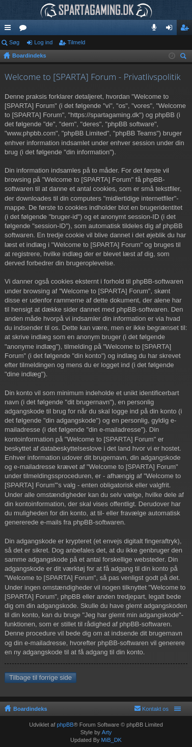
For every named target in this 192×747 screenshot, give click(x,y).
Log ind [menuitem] (171, 29)
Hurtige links (9, 29)
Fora (25, 29)
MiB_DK (111, 740)
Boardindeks (30, 709)
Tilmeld (76, 42)
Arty (107, 732)
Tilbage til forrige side (40, 677)
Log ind (43, 42)
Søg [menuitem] (184, 57)
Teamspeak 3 (156, 29)
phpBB (65, 725)
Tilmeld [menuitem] (187, 29)
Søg (14, 42)
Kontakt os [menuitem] (155, 709)
